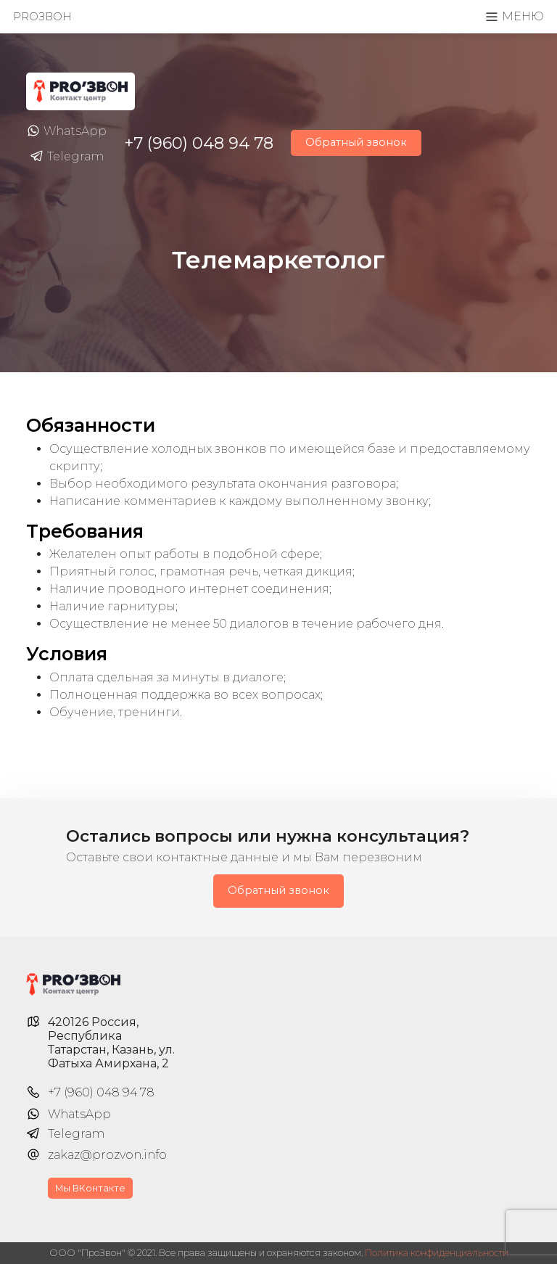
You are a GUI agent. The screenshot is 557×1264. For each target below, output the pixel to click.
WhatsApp (66, 131)
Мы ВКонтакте (90, 1188)
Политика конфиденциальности (436, 1252)
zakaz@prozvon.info (107, 1155)
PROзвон (42, 16)
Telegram (67, 156)
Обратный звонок (356, 142)
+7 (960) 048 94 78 (198, 143)
